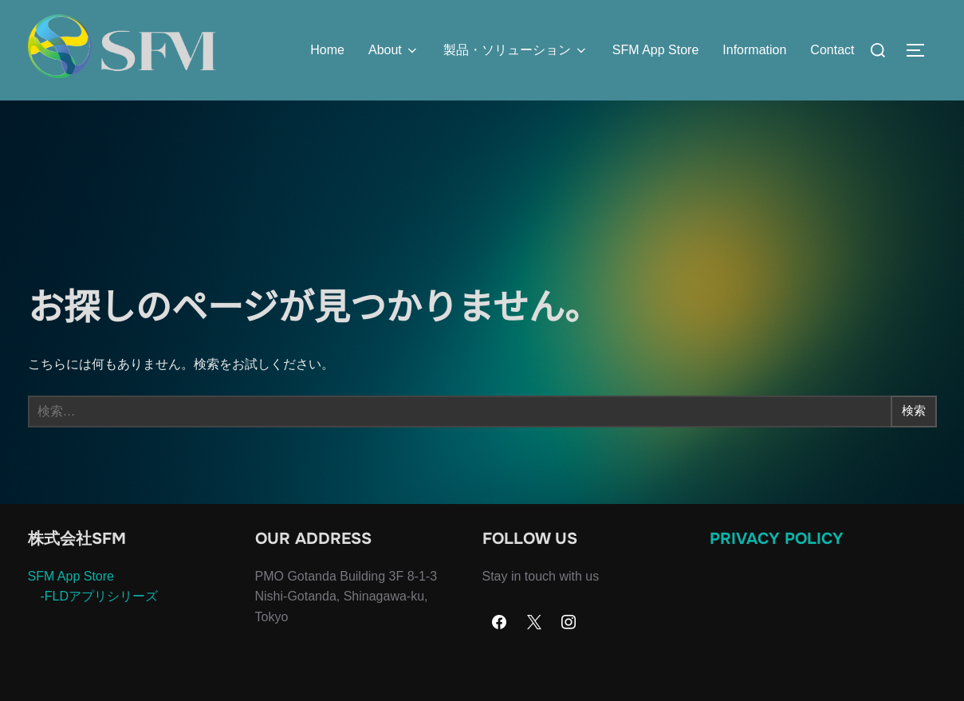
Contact (832, 50)
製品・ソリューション (515, 50)
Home (327, 50)
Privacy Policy (777, 570)
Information (754, 50)
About (393, 50)
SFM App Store (655, 50)
